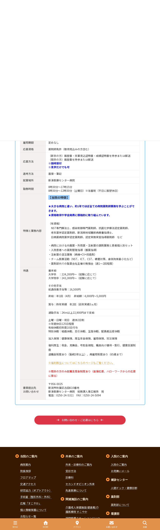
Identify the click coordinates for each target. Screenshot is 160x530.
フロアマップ (28, 477)
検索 (145, 524)
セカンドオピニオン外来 (80, 484)
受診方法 (71, 471)
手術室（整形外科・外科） (36, 497)
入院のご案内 (119, 464)
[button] (80, 420)
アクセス (77, 524)
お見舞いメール (120, 471)
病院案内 (25, 464)
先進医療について (76, 490)
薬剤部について (120, 505)
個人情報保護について (33, 510)
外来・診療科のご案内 (79, 464)
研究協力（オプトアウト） (36, 490)
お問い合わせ (111, 524)
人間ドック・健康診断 (124, 488)
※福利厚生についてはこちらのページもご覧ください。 (81, 363)
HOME (45, 524)
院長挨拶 (25, 471)
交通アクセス (28, 484)
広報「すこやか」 (30, 503)
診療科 (69, 477)
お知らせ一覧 (28, 516)
